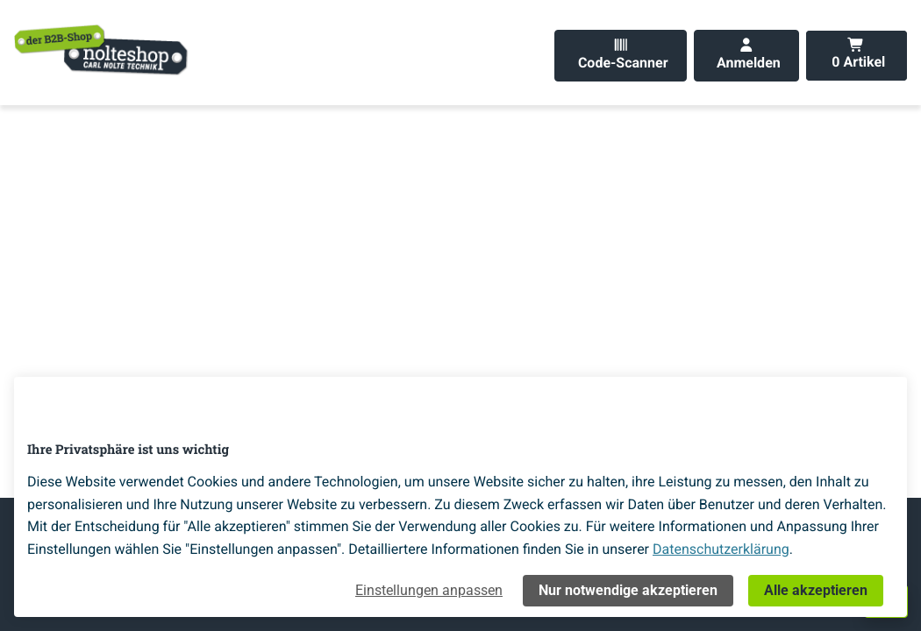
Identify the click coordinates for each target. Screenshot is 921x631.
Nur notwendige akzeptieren (628, 590)
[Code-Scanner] (620, 56)
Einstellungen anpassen (429, 590)
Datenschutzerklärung (721, 549)
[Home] (101, 49)
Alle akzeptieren (815, 590)
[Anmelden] (746, 56)
